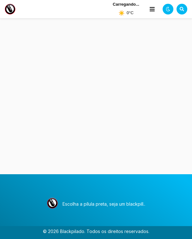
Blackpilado (72, 231)
